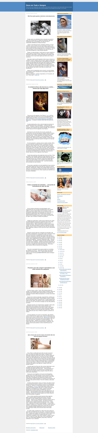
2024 (59, 240)
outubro (60, 253)
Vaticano (58, 199)
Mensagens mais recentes (31, 427)
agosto (60, 256)
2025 (59, 238)
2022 (59, 244)
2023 (59, 242)
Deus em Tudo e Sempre (36, 5)
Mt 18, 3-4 (46, 317)
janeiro (60, 285)
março (60, 265)
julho (60, 258)
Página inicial (41, 427)
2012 (59, 296)
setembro (61, 254)
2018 (59, 289)
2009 (59, 302)
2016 (59, 293)
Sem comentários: (41, 177)
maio (60, 262)
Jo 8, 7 (40, 251)
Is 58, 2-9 (37, 75)
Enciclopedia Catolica (61, 200)
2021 (59, 246)
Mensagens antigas (51, 427)
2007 (59, 305)
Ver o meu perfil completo (61, 232)
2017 (59, 291)
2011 (59, 298)
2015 (59, 294)
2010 (59, 300)
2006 (59, 307)
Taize (58, 197)
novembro (61, 251)
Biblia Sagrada (60, 196)
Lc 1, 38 (49, 115)
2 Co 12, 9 (36, 386)
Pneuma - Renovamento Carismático (64, 194)
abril (60, 264)
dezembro (61, 249)
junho (60, 260)
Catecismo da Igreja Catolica (62, 202)
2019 (59, 287)
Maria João (66, 207)
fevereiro (61, 267)
